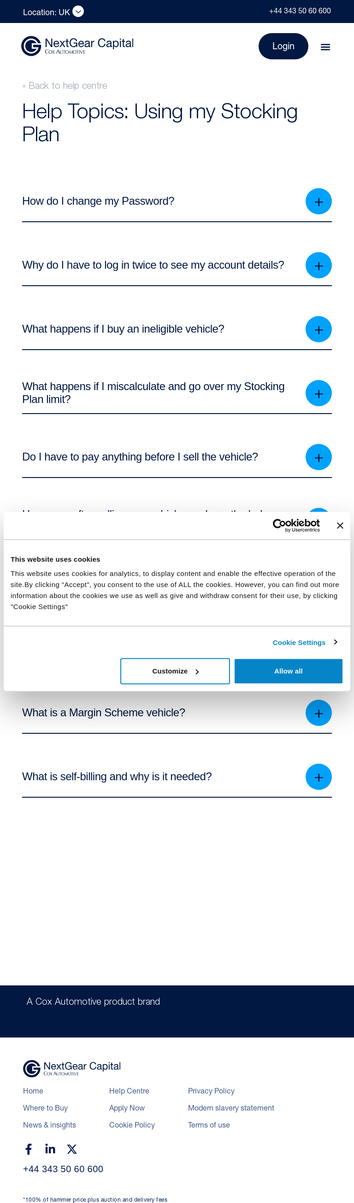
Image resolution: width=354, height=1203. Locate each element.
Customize (176, 671)
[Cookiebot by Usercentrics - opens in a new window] (279, 525)
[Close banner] (340, 525)
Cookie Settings (299, 642)
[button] (325, 47)
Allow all (288, 671)
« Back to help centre (64, 87)
